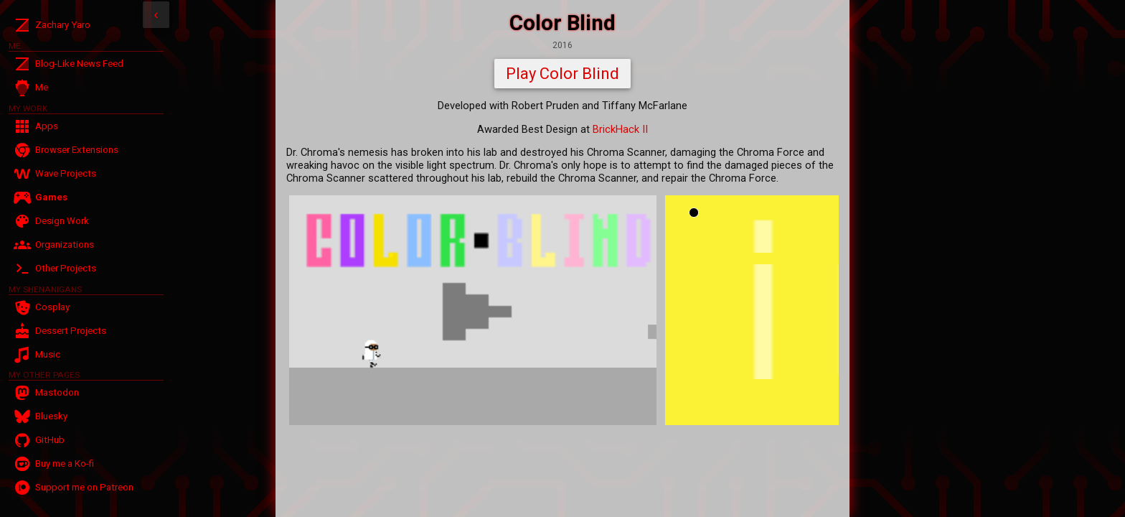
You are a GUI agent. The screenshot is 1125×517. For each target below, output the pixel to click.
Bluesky (51, 416)
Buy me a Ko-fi (64, 463)
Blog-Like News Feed (79, 63)
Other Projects (65, 268)
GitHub (50, 439)
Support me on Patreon (84, 487)
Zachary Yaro (62, 24)
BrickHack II (620, 129)
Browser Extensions (76, 149)
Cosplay (52, 307)
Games (51, 197)
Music (47, 354)
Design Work (62, 220)
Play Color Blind (562, 74)
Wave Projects (65, 173)
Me (41, 87)
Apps (46, 126)
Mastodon (57, 392)
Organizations (64, 244)
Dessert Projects (70, 330)
